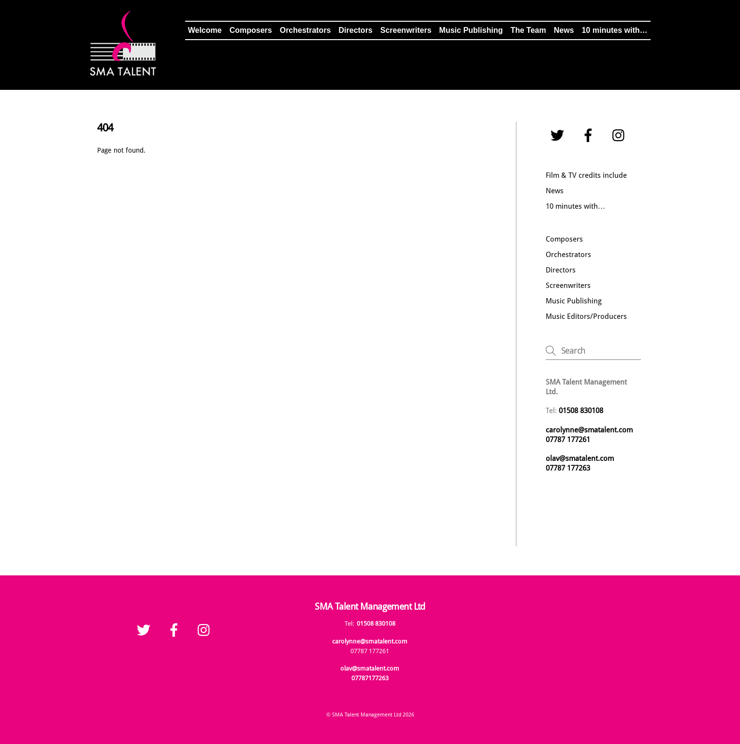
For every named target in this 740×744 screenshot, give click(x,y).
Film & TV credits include (586, 175)
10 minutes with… (614, 30)
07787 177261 (568, 439)
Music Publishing (471, 30)
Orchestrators (305, 30)
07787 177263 (569, 468)
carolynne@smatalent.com (589, 430)
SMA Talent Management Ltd (366, 714)
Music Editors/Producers (586, 316)
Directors (356, 30)
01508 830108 (376, 623)
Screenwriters (406, 30)
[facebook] (590, 135)
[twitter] (559, 135)
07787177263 (370, 678)
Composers (251, 30)
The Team (528, 30)
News (564, 30)
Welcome (205, 30)
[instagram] (621, 135)
